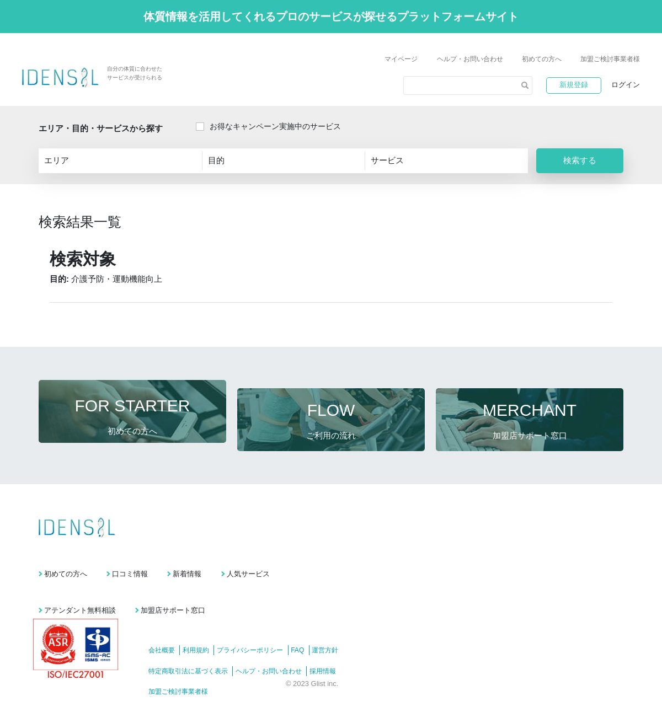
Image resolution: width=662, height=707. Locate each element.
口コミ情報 (151, 558)
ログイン (625, 85)
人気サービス (312, 558)
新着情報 (230, 558)
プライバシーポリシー (262, 627)
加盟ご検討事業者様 (610, 59)
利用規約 (202, 627)
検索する (579, 160)
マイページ (401, 59)
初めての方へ (542, 59)
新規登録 (573, 85)
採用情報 (335, 647)
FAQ (315, 627)
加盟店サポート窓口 (194, 586)
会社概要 (161, 627)
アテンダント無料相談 (80, 586)
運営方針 (349, 627)
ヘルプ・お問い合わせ (470, 59)
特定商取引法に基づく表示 (188, 647)
